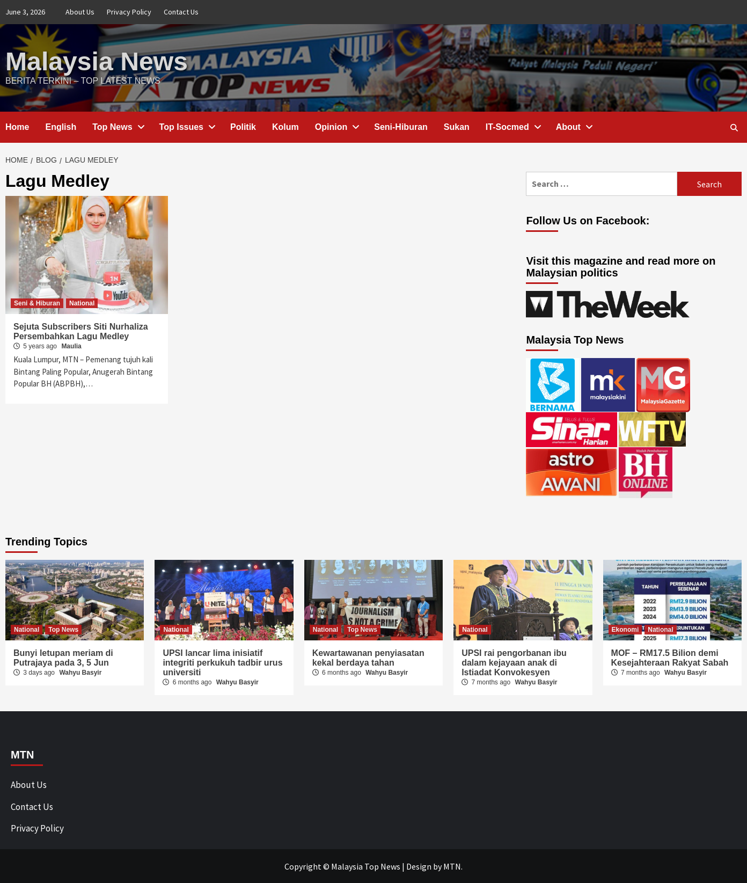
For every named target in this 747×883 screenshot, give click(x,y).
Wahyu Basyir (80, 672)
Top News (117, 126)
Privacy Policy (129, 12)
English (60, 126)
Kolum (285, 126)
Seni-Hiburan (401, 126)
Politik (243, 126)
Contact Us (181, 12)
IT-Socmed (513, 126)
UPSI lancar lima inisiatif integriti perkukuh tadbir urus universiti (222, 662)
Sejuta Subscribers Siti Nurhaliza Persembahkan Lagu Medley (80, 331)
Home (17, 126)
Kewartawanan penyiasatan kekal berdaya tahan (368, 657)
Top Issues (186, 126)
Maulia (71, 345)
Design (418, 865)
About (573, 126)
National (81, 303)
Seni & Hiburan (37, 303)
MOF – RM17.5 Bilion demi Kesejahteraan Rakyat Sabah (670, 657)
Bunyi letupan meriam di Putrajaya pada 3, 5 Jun (63, 657)
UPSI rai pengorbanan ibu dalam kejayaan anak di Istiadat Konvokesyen (514, 662)
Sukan (457, 126)
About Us (79, 12)
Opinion (336, 126)
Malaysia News (96, 61)
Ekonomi (625, 629)
